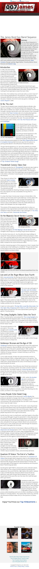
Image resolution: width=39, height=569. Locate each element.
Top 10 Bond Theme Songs (10, 161)
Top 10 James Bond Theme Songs (19, 558)
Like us (22, 1)
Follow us (14, 1)
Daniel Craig (12, 64)
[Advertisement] (19, 26)
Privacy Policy (21, 566)
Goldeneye (3, 345)
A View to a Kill (23, 308)
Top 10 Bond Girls (27, 502)
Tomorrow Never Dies (28, 369)
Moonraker (32, 306)
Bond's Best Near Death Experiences (19, 556)
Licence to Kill (13, 330)
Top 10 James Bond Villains (19, 560)
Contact (27, 566)
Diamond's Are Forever (7, 430)
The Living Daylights (30, 317)
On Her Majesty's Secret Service (22, 229)
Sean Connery (14, 113)
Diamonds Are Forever (20, 212)
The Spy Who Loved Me (21, 306)
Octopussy (13, 308)
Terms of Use (13, 566)
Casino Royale (4, 100)
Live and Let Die (8, 277)
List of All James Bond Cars (19, 561)
